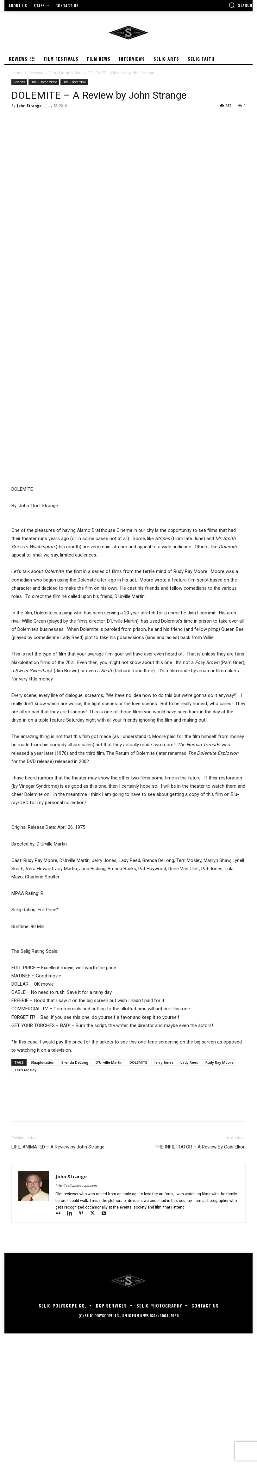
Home (16, 73)
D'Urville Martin (109, 1193)
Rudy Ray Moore (219, 1193)
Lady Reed (189, 1193)
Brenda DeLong (75, 1193)
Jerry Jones (163, 1193)
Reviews (35, 73)
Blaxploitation (42, 1193)
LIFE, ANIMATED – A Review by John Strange (57, 1278)
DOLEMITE (138, 1193)
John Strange (29, 105)
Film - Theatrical (74, 82)
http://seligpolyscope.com (76, 1317)
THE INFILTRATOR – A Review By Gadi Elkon (200, 1278)
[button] (241, 5)
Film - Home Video (65, 73)
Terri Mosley (25, 1201)
